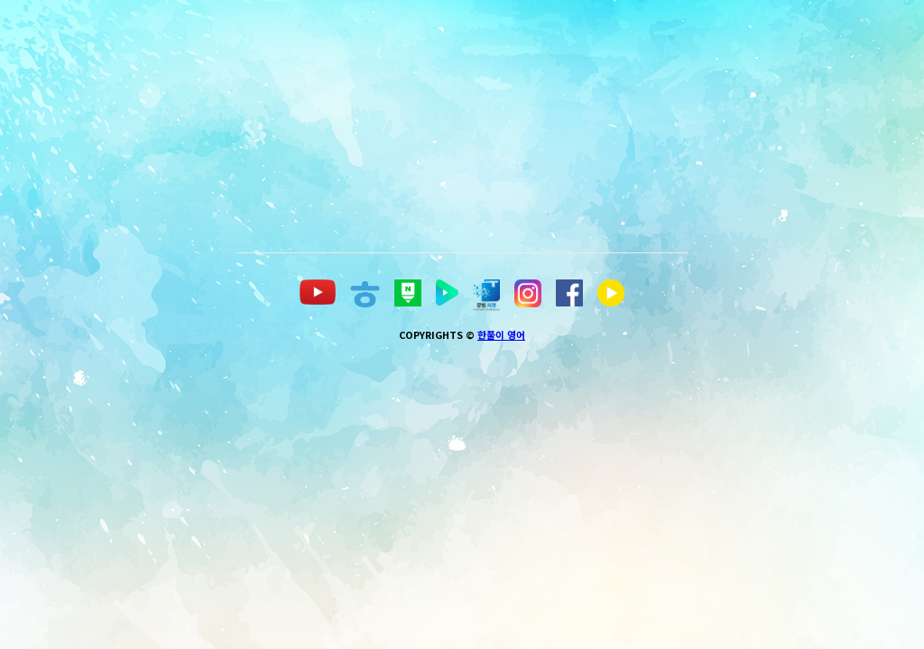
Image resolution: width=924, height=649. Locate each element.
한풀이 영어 (501, 590)
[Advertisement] (580, 126)
